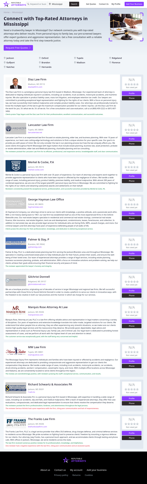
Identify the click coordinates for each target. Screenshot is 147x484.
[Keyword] (37, 4)
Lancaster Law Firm (41, 125)
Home (7, 12)
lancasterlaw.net (35, 132)
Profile (132, 93)
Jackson (10, 58)
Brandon (46, 62)
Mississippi (17, 12)
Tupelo (80, 58)
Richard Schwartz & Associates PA (50, 384)
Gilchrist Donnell (39, 277)
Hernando (46, 67)
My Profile (116, 4)
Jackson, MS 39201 (36, 389)
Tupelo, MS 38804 (35, 129)
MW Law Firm (37, 347)
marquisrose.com (35, 314)
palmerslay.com (35, 247)
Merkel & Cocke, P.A (41, 162)
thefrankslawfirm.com (37, 426)
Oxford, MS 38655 (35, 204)
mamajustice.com (35, 355)
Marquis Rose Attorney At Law (48, 307)
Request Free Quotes (18, 47)
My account (76, 470)
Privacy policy (61, 475)
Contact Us (104, 4)
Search (74, 4)
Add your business (97, 470)
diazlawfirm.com (35, 87)
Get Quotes (91, 4)
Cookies (89, 475)
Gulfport (10, 62)
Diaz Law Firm (37, 79)
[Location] (58, 4)
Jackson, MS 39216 (36, 167)
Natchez (10, 67)
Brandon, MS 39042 (36, 244)
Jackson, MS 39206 (36, 312)
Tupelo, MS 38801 (35, 352)
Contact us (60, 470)
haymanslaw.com (35, 207)
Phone (131, 98)
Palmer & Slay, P (38, 239)
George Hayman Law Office (46, 199)
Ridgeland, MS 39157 (37, 281)
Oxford (45, 58)
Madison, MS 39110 (36, 84)
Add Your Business (134, 4)
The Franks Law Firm (41, 419)
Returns (76, 475)
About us (45, 470)
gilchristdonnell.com (37, 284)
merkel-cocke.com (36, 169)
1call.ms (31, 392)
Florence (116, 62)
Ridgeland (117, 58)
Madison (81, 62)
